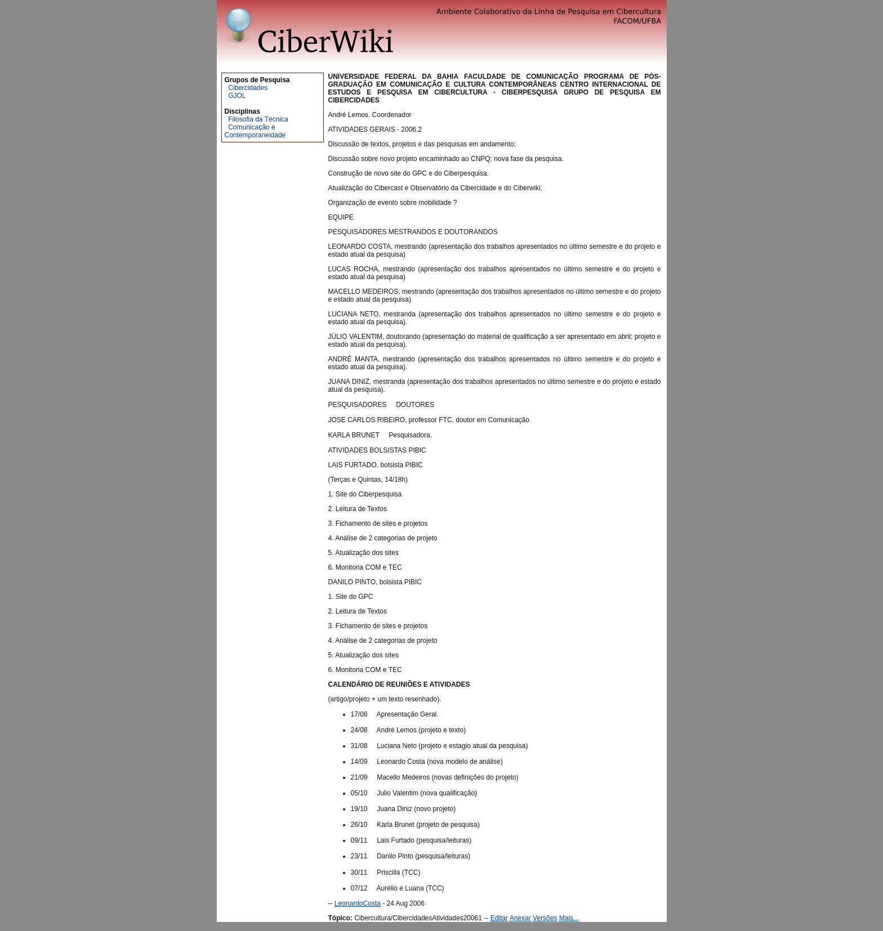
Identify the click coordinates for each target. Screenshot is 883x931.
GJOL (237, 96)
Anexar (520, 918)
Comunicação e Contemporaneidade (255, 131)
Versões (545, 918)
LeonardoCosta (358, 903)
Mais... (569, 918)
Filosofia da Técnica (258, 119)
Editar (499, 918)
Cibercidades (247, 88)
